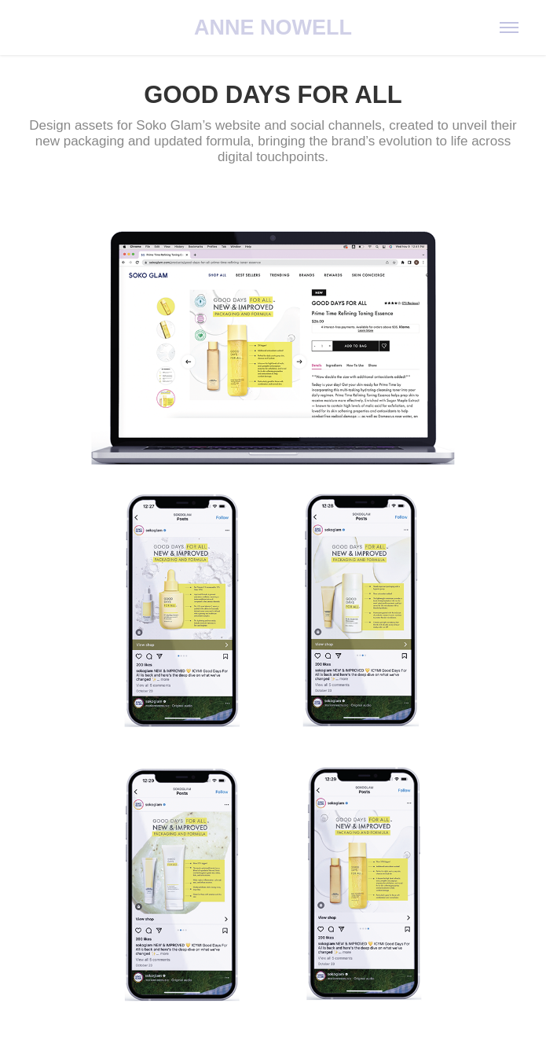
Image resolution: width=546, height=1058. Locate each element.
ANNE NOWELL (273, 27)
